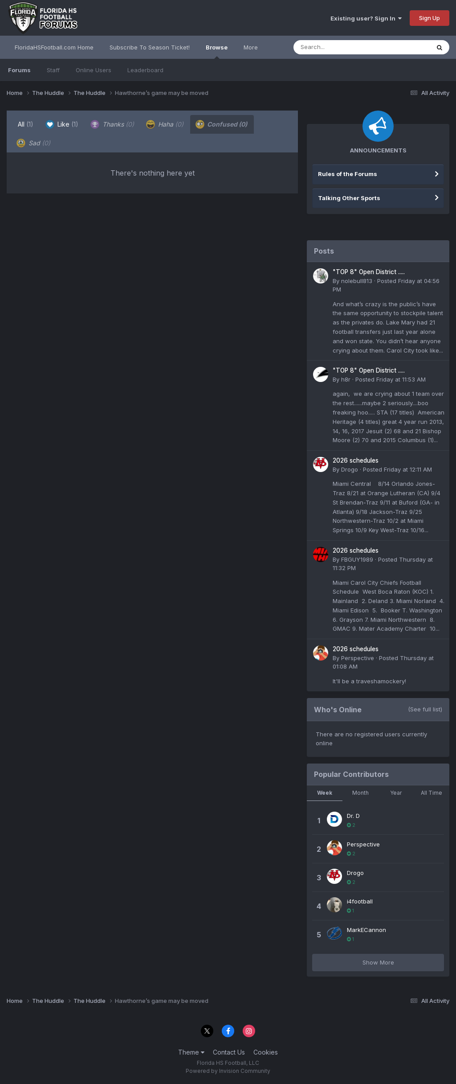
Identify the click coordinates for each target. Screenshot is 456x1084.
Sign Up (429, 17)
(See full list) (425, 709)
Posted (390, 379)
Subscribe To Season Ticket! (150, 47)
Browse (217, 51)
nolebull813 (356, 280)
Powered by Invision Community (228, 1071)
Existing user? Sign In (366, 18)
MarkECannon (366, 929)
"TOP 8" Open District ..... (369, 271)
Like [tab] (61, 124)
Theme (191, 1052)
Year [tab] (396, 792)
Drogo (349, 469)
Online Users (93, 70)
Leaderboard (145, 70)
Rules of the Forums (347, 173)
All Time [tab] (431, 792)
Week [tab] (324, 792)
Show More (378, 962)
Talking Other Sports (349, 197)
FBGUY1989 (357, 559)
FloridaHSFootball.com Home (54, 47)
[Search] (337, 47)
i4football (360, 901)
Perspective (357, 657)
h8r (345, 379)
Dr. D (353, 815)
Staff (53, 70)
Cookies (265, 1052)
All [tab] (25, 124)
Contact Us (229, 1052)
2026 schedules (356, 460)
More (251, 47)
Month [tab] (360, 792)
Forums (19, 70)
